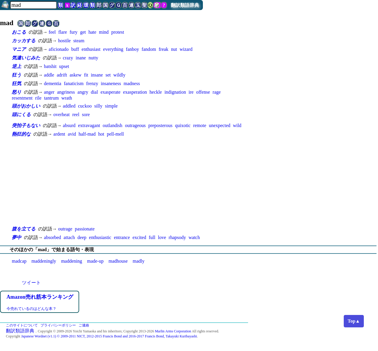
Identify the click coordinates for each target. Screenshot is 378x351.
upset (64, 66)
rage (217, 92)
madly (138, 261)
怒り (16, 92)
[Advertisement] (130, 181)
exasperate (110, 92)
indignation (175, 92)
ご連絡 (84, 325)
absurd (69, 125)
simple (111, 105)
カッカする (23, 40)
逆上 (16, 66)
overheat (61, 114)
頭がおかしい (26, 105)
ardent (59, 133)
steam (78, 40)
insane (97, 74)
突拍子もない (26, 125)
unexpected (219, 125)
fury (74, 32)
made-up (95, 261)
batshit (50, 66)
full (152, 237)
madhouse (118, 261)
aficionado (59, 49)
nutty (93, 57)
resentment (22, 97)
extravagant (89, 125)
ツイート (31, 282)
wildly (119, 74)
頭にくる (21, 114)
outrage (65, 228)
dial (94, 92)
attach (69, 237)
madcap (19, 261)
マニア (19, 49)
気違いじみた (26, 57)
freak (163, 49)
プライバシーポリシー (58, 325)
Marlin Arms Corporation (173, 331)
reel (75, 114)
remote (199, 125)
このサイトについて (22, 325)
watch (194, 237)
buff (75, 49)
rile (38, 97)
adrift (62, 74)
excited (139, 237)
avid (72, 133)
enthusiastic (100, 237)
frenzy (92, 83)
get (83, 32)
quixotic (182, 125)
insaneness (111, 83)
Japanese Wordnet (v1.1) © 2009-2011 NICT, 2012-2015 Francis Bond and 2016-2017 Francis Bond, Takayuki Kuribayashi (109, 336)
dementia (52, 83)
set (108, 74)
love (162, 237)
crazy (68, 57)
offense (203, 92)
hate (92, 32)
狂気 (16, 83)
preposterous (160, 125)
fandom (149, 49)
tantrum (51, 97)
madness (132, 83)
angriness (66, 92)
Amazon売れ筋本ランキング (39, 297)
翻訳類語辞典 (185, 5)
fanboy (132, 49)
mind (104, 32)
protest (117, 32)
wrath (66, 97)
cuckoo (85, 105)
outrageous (135, 125)
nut (174, 49)
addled (69, 105)
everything (113, 49)
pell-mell (115, 133)
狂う (16, 74)
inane (81, 57)
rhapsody (177, 237)
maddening (71, 261)
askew (76, 74)
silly (98, 105)
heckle (155, 92)
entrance (122, 237)
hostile (64, 40)
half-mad (87, 133)
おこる (19, 32)
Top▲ (354, 321)
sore (86, 114)
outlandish (113, 125)
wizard (186, 49)
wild (237, 125)
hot (101, 133)
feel (52, 32)
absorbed (52, 237)
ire (191, 92)
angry (82, 92)
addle (49, 74)
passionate (85, 228)
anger (49, 92)
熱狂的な (21, 133)
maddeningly (44, 261)
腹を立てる (23, 228)
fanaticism (74, 83)
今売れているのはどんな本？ (31, 308)
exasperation (135, 92)
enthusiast (91, 49)
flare (62, 32)
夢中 (16, 237)
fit (86, 74)
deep (81, 237)
